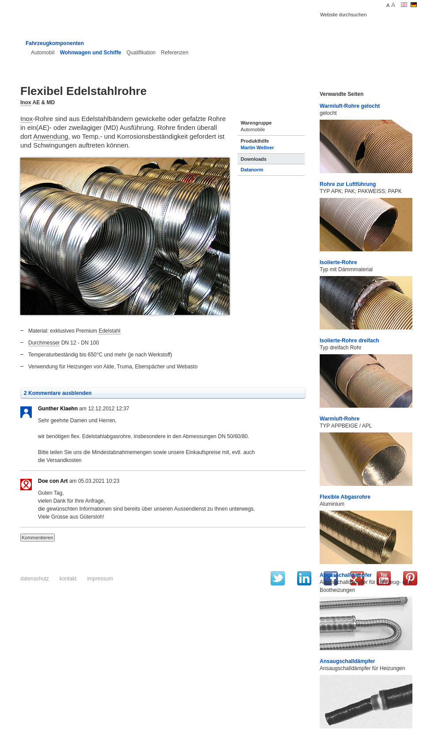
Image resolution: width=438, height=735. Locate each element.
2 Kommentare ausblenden (57, 393)
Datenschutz (34, 579)
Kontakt (68, 579)
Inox (25, 102)
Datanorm (252, 169)
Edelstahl (109, 331)
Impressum (100, 579)
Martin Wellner (257, 147)
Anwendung (50, 136)
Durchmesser (44, 343)
